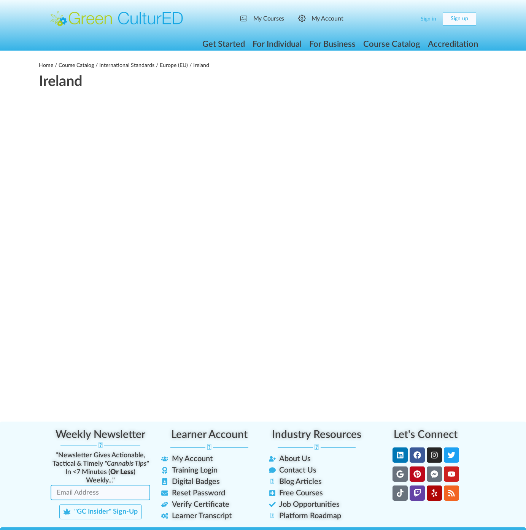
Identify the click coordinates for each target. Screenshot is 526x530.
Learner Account (209, 434)
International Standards (126, 65)
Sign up (459, 18)
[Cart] (408, 19)
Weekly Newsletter (100, 434)
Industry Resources (316, 434)
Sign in (428, 19)
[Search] (393, 19)
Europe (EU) (174, 65)
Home (46, 65)
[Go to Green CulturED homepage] (116, 18)
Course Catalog (76, 65)
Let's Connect (426, 434)
